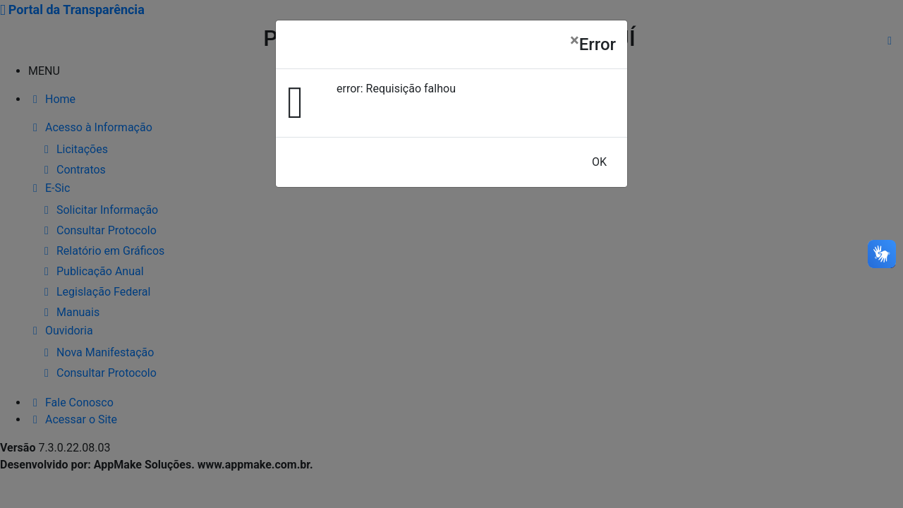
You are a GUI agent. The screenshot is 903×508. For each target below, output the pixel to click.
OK (599, 162)
